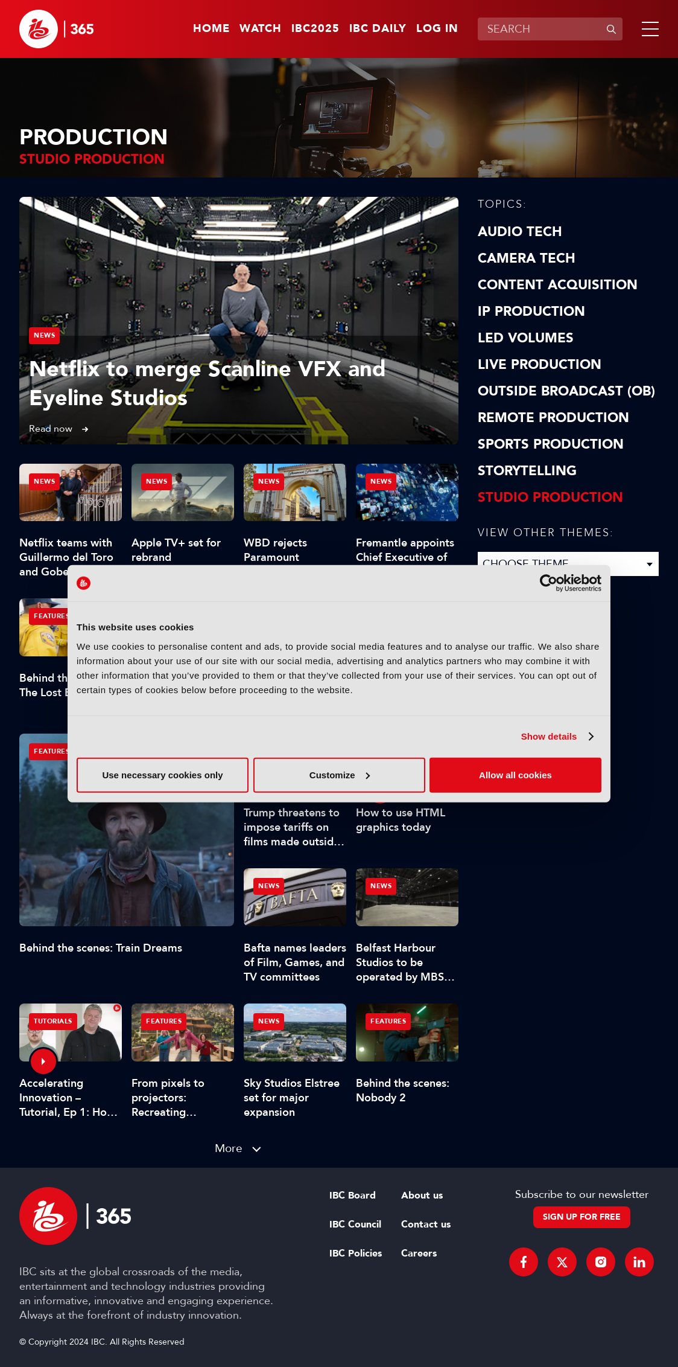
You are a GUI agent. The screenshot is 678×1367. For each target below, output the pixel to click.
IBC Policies (355, 1253)
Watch (260, 29)
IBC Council (355, 1224)
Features (51, 751)
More (228, 1148)
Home (211, 29)
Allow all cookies (515, 774)
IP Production (531, 312)
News (44, 335)
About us (422, 1195)
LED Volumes (526, 338)
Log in (437, 29)
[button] (648, 29)
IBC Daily (378, 29)
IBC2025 (315, 29)
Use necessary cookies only (162, 774)
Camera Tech (526, 258)
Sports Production (551, 444)
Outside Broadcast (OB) (566, 391)
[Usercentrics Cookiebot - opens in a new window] (548, 583)
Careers (419, 1253)
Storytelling (527, 471)
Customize (339, 774)
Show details (549, 736)
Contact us (426, 1224)
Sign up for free (582, 1217)
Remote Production (553, 418)
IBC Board (352, 1195)
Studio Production (550, 497)
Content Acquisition (558, 285)
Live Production (539, 365)
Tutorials (53, 1021)
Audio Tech (520, 232)
